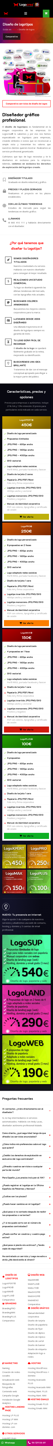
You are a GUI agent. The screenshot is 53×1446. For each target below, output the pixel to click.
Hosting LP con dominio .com (9, 1425)
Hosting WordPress (37, 1368)
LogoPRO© (8, 1287)
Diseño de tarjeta (36, 1320)
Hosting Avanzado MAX (39, 1387)
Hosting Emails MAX (37, 1408)
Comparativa (12, 36)
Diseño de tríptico (36, 1336)
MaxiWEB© (33, 1279)
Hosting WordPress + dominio (38, 1374)
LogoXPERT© (9, 1283)
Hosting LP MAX (10, 1419)
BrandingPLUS (9, 1316)
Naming (6, 1368)
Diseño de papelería (37, 1324)
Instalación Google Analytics (11, 1401)
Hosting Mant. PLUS (37, 1391)
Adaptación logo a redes (36, 1355)
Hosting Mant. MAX (37, 1395)
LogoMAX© (7, 1291)
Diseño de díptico (36, 1332)
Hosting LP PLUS (10, 1415)
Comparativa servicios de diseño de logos (26, 103)
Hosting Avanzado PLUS (37, 1381)
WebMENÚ (33, 1300)
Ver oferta (26, 516)
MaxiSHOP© (34, 1292)
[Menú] (26, 13)
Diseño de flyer (35, 1328)
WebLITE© (33, 1287)
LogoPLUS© (8, 1295)
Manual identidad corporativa (36, 1315)
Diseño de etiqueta (37, 1349)
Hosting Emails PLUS (38, 1404)
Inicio (14, 29)
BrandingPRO (8, 1308)
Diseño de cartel (36, 1341)
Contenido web (9, 1391)
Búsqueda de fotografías (8, 1385)
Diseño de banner (36, 1345)
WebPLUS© (33, 1283)
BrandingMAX (8, 1312)
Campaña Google (10, 1395)
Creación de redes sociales (11, 1374)
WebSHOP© (34, 1296)
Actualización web (10, 1379)
